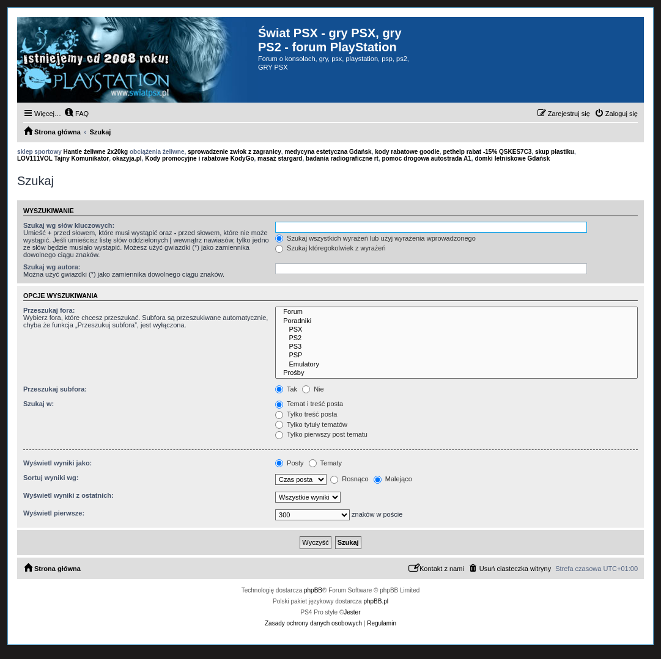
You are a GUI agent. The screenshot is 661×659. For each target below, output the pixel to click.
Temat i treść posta (309, 403)
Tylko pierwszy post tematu (321, 434)
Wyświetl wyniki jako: (57, 463)
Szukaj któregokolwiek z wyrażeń (330, 248)
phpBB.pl (375, 601)
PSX (456, 330)
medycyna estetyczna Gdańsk (327, 151)
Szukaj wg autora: (52, 267)
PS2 (456, 338)
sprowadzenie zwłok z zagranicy (234, 151)
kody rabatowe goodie (407, 151)
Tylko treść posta (306, 414)
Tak (286, 389)
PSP (456, 355)
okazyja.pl (127, 158)
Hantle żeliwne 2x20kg (96, 151)
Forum (456, 312)
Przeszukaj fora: (49, 310)
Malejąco (393, 478)
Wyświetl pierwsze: (53, 513)
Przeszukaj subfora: (55, 389)
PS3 (456, 347)
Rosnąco (349, 478)
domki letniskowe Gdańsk (512, 158)
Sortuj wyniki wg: (50, 477)
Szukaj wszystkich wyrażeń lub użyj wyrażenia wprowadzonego (375, 238)
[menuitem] (76, 113)
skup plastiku (554, 151)
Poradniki (456, 321)
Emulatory (456, 364)
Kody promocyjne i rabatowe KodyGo (199, 158)
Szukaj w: (38, 403)
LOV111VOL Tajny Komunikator (63, 158)
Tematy (325, 463)
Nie (313, 389)
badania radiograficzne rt (342, 158)
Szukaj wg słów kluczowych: (68, 225)
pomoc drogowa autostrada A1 (426, 158)
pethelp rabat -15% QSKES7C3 (487, 151)
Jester (352, 612)
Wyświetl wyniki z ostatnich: (68, 495)
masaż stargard (279, 158)
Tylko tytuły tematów (311, 424)
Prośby (456, 373)
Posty (289, 463)
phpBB (313, 590)
